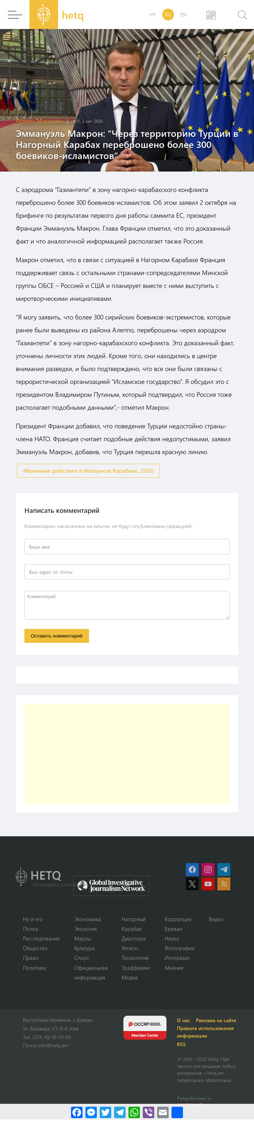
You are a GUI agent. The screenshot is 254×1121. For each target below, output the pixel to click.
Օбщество (35, 949)
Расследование (41, 939)
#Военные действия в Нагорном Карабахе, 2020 (88, 471)
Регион (130, 949)
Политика (34, 968)
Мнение (174, 968)
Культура (84, 949)
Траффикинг (136, 968)
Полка (30, 929)
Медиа (130, 978)
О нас (184, 1021)
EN (183, 14)
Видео (216, 919)
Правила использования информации (206, 1033)
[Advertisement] (127, 754)
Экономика (87, 919)
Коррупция (178, 919)
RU (168, 14)
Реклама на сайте (217, 1021)
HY (152, 14)
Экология (85, 929)
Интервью (177, 959)
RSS (182, 1045)
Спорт (81, 959)
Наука (172, 939)
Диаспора (134, 939)
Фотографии (179, 949)
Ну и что (33, 919)
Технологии (135, 959)
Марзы (82, 939)
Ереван (173, 929)
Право (31, 959)
